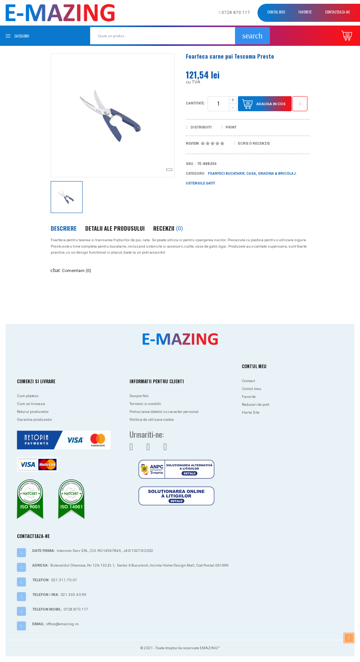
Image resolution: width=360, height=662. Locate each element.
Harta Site (250, 412)
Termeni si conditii (145, 404)
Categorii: (195, 173)
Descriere (64, 228)
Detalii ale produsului (115, 228)
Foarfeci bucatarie (226, 173)
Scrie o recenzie (252, 143)
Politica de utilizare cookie (152, 419)
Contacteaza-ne (337, 12)
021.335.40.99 (73, 594)
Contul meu (276, 12)
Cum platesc (28, 396)
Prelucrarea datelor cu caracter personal (164, 412)
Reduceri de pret (255, 404)
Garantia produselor (34, 419)
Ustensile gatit (200, 183)
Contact (248, 381)
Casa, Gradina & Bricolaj (271, 173)
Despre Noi (139, 396)
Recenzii (168, 228)
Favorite (305, 12)
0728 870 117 (234, 12)
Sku (189, 164)
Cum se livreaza (31, 404)
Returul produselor (33, 412)
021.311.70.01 (64, 580)
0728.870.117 (75, 609)
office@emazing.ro (62, 624)
